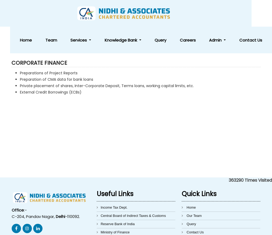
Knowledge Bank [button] (166, 13)
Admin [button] (231, 13)
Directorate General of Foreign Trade (129, 214)
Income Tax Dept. (114, 181)
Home (101, 13)
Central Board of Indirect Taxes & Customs (133, 189)
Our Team (194, 189)
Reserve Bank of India (118, 197)
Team (116, 13)
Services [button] (134, 13)
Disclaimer (195, 214)
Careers (212, 13)
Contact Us (255, 13)
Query (195, 13)
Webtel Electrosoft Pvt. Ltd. (210, 228)
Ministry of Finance (115, 206)
